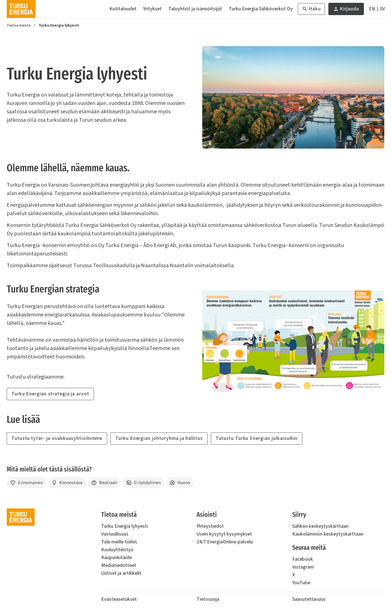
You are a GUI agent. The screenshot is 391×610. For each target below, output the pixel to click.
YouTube (301, 582)
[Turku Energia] (21, 9)
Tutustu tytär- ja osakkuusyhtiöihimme (56, 438)
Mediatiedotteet (118, 565)
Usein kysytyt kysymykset (224, 534)
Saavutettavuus (309, 599)
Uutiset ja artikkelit (121, 573)
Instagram (303, 567)
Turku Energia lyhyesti (59, 25)
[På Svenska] (382, 9)
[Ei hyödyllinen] (143, 482)
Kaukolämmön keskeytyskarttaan (327, 534)
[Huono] (180, 482)
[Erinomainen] (26, 482)
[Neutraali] (104, 482)
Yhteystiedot (210, 526)
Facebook (302, 559)
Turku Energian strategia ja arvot (50, 393)
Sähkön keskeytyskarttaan (320, 526)
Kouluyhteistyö (117, 549)
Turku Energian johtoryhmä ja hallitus (158, 438)
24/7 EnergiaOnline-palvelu (225, 541)
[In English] (372, 9)
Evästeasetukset (119, 599)
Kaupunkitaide (116, 557)
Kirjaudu (346, 10)
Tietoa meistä (18, 25)
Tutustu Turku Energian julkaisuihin (257, 438)
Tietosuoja (208, 599)
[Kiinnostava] (67, 482)
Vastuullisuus (114, 534)
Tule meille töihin (119, 541)
